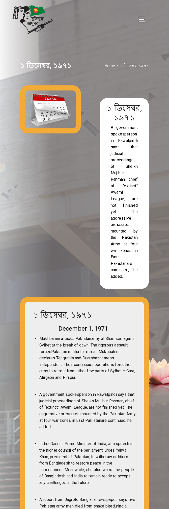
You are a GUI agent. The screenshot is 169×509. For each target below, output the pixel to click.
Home (109, 65)
